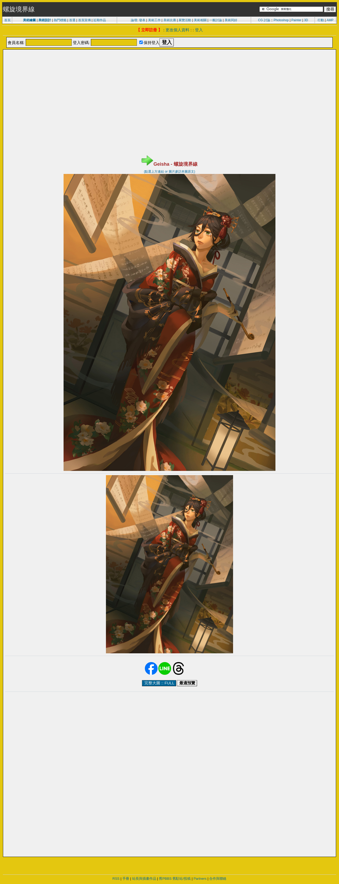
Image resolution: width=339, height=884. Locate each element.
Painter (296, 20)
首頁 (7, 20)
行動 (321, 20)
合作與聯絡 (217, 879)
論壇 (134, 20)
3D (306, 20)
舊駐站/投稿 (181, 879)
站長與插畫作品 (144, 879)
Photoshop (281, 20)
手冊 (125, 879)
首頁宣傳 (84, 20)
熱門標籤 (60, 20)
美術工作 (154, 20)
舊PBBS (165, 879)
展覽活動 (185, 20)
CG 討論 (264, 20)
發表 (142, 20)
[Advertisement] (169, 63)
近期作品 (99, 20)
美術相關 (200, 20)
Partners (200, 879)
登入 (199, 30)
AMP (330, 20)
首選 (72, 20)
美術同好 (231, 20)
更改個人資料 (177, 30)
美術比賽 (169, 20)
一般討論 (215, 20)
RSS (116, 879)
